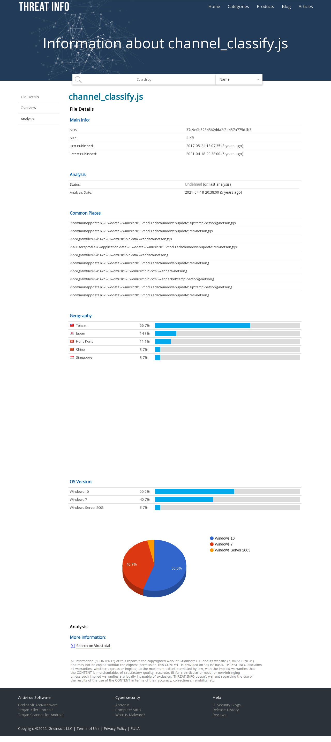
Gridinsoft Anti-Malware (38, 705)
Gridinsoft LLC (60, 728)
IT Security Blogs (227, 705)
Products (265, 6)
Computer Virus (128, 710)
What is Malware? (130, 715)
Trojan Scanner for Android (41, 715)
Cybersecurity (127, 697)
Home (214, 6)
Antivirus (122, 705)
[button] (239, 79)
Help (217, 697)
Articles (306, 6)
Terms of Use (88, 728)
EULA (135, 728)
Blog (286, 6)
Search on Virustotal (93, 645)
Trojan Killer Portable (36, 710)
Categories (238, 6)
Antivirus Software (34, 697)
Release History (226, 710)
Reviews (219, 715)
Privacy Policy (115, 728)
